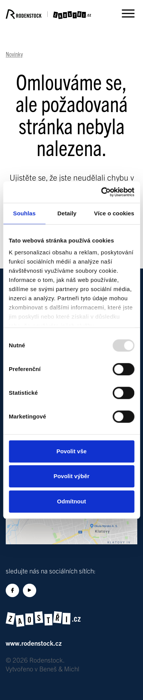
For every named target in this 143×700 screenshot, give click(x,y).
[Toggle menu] (128, 13)
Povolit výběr (71, 476)
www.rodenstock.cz (34, 643)
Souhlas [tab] (24, 213)
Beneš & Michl (59, 668)
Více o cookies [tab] (114, 213)
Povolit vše (71, 451)
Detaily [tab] (67, 213)
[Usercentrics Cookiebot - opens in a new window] (101, 192)
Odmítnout (71, 501)
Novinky (14, 54)
